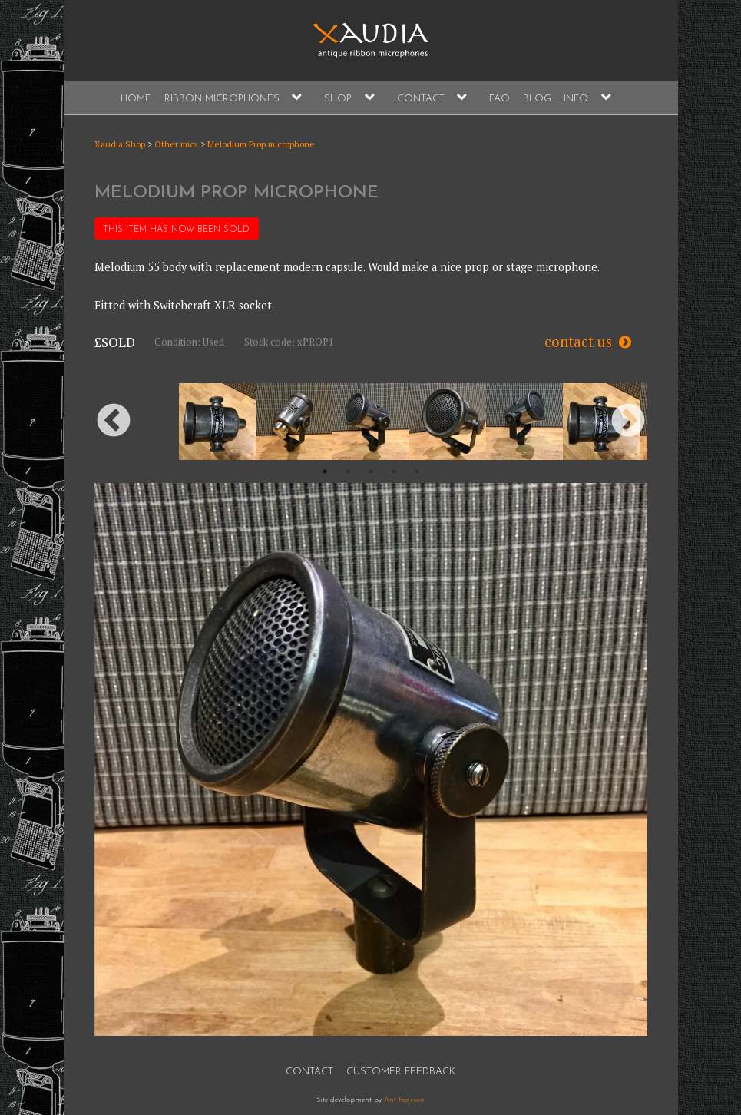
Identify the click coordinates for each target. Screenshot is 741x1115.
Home (136, 99)
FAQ (499, 99)
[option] (370, 421)
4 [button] (394, 471)
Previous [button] (113, 421)
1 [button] (324, 471)
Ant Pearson (404, 1100)
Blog (537, 99)
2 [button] (348, 471)
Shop (338, 99)
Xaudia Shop (119, 144)
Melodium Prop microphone (261, 144)
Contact (421, 99)
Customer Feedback (400, 1072)
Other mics (176, 144)
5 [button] (417, 471)
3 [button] (371, 471)
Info (576, 99)
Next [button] (628, 421)
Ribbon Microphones (222, 99)
